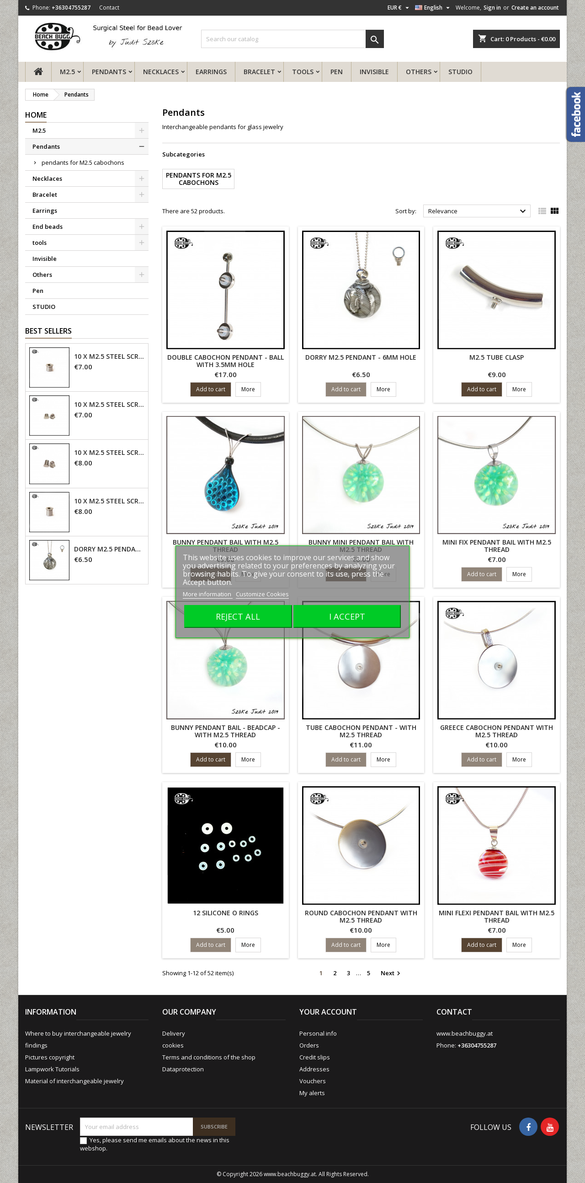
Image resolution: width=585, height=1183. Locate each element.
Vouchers (312, 1081)
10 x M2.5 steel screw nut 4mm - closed (109, 404)
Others (418, 71)
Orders (309, 1045)
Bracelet (259, 71)
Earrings (211, 71)
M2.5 (67, 71)
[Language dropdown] (433, 8)
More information (208, 594)
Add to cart (210, 389)
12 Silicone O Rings (225, 912)
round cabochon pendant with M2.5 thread (361, 916)
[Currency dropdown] (399, 8)
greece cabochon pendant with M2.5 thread (496, 731)
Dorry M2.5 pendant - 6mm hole (109, 549)
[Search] (292, 39)
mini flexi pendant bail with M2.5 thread (496, 916)
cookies (173, 1045)
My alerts (312, 1093)
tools (303, 71)
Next (392, 973)
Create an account (535, 7)
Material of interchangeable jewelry (74, 1081)
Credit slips (314, 1057)
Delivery (173, 1033)
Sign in (492, 7)
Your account (328, 1012)
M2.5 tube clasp (496, 357)
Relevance (478, 211)
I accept (347, 616)
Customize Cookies (262, 594)
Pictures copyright (49, 1057)
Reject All (238, 616)
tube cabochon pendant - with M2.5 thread (361, 731)
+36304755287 (71, 7)
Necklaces (161, 71)
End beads (47, 226)
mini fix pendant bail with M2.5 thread (496, 546)
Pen (336, 71)
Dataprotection (183, 1069)
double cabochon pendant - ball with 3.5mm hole (225, 361)
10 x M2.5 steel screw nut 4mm (109, 356)
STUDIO (460, 71)
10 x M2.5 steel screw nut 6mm (109, 501)
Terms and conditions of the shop (208, 1057)
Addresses (314, 1069)
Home (36, 115)
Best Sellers (48, 331)
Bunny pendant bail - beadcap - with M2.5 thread (225, 731)
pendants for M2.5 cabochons (83, 162)
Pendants (109, 71)
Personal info (318, 1033)
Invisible (374, 71)
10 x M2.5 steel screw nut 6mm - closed (109, 452)
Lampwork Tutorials (52, 1069)
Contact (109, 7)
